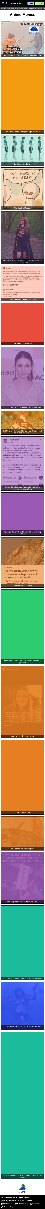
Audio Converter (25, 1201)
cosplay (21, 8)
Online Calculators (8, 1201)
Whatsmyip (35, 1204)
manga (26, 8)
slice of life (3, 8)
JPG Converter (7, 1204)
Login (31, 3)
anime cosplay (32, 8)
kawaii (16, 8)
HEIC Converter (21, 1204)
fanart (12, 8)
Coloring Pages (7, 1207)
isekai (8, 8)
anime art (39, 8)
